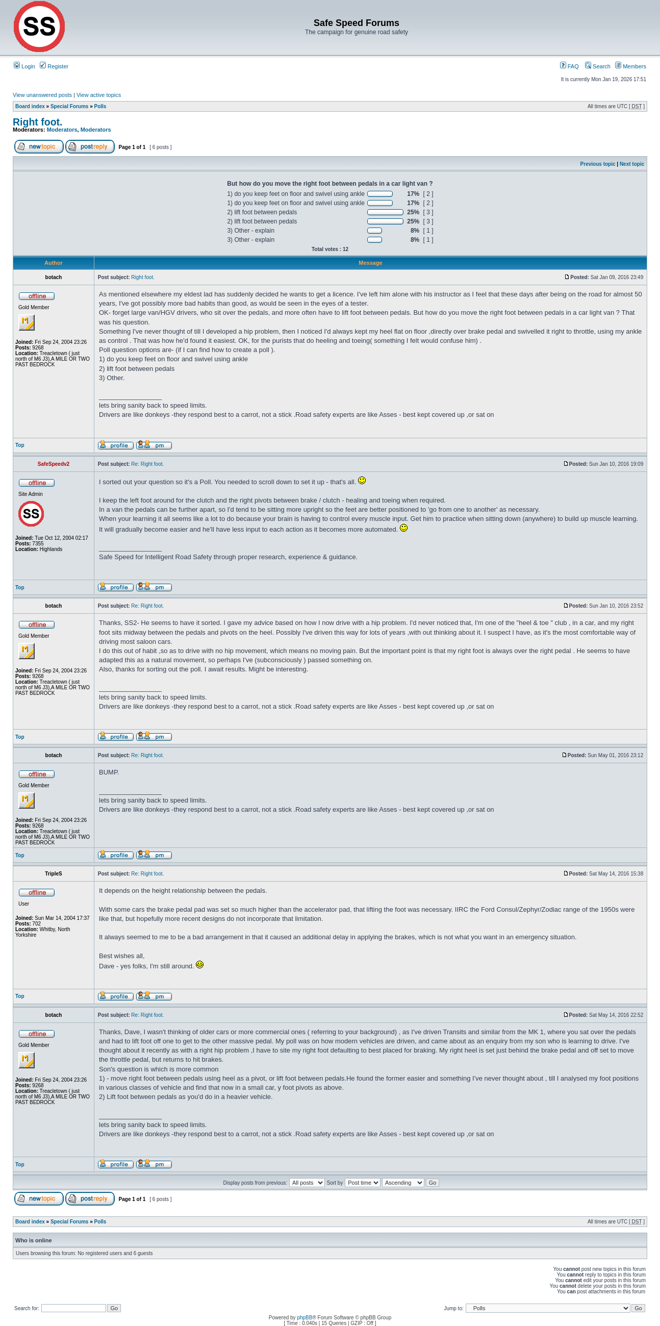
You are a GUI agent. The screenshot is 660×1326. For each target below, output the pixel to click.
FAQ (569, 66)
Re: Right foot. (147, 464)
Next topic (632, 164)
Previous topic (598, 164)
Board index (30, 106)
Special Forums (69, 106)
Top (19, 445)
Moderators (62, 130)
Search (598, 66)
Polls (100, 106)
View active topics (99, 95)
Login (24, 66)
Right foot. (37, 122)
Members (630, 66)
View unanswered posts (42, 95)
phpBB (304, 1317)
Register (54, 66)
